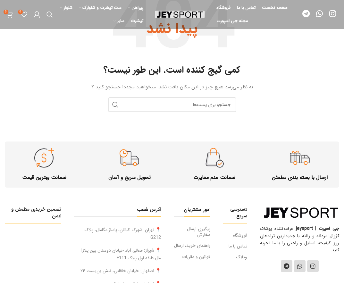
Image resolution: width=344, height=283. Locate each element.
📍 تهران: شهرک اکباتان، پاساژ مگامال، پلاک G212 (123, 233)
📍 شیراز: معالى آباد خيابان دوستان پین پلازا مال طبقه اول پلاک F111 (121, 254)
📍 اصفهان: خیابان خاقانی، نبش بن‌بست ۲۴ (120, 270)
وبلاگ (241, 257)
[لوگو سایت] (180, 14)
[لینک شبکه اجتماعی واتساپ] (319, 14)
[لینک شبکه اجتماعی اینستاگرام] (332, 14)
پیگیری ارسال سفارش (198, 231)
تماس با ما (238, 246)
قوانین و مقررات (196, 256)
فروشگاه (240, 235)
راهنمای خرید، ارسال (192, 245)
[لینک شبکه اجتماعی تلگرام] (306, 14)
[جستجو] (49, 14)
